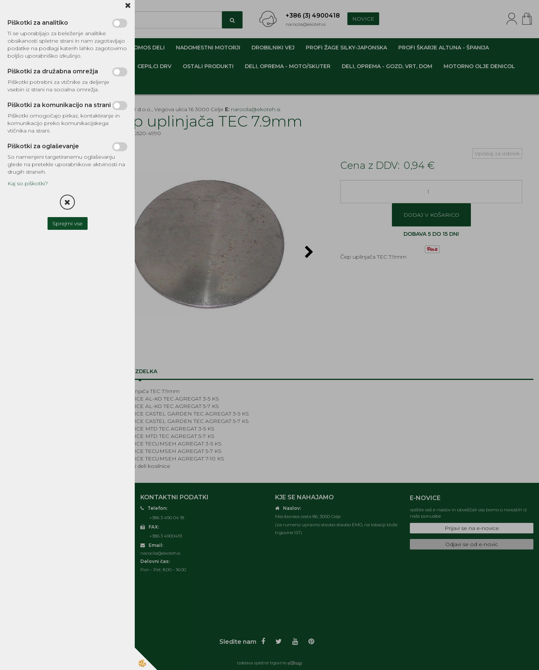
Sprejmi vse (67, 223)
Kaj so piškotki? (27, 183)
